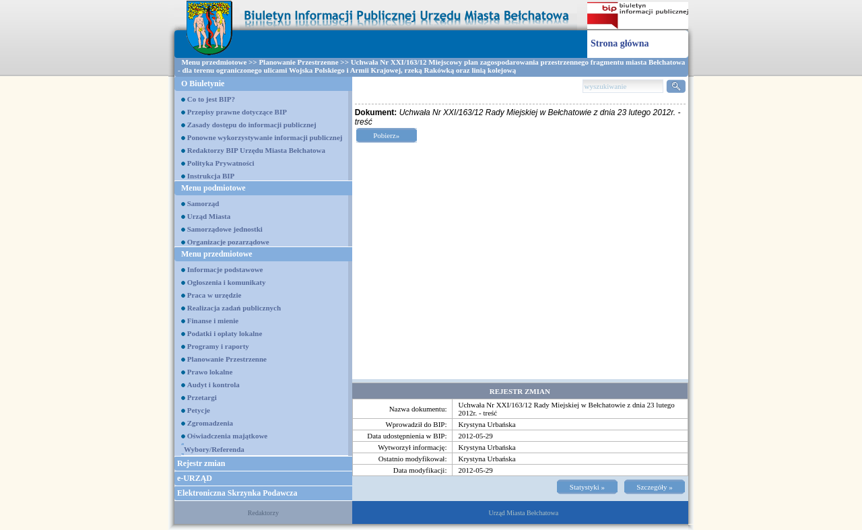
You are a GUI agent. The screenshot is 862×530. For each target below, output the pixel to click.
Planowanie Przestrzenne (298, 62)
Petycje (198, 410)
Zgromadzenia (210, 423)
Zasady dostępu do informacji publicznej (252, 125)
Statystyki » (587, 487)
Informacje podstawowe (225, 269)
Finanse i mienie (212, 321)
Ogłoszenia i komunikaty (226, 282)
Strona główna (620, 43)
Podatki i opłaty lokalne (225, 333)
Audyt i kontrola (213, 384)
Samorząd (203, 203)
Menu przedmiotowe (214, 62)
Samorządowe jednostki (225, 229)
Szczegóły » (654, 487)
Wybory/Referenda (214, 449)
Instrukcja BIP (211, 176)
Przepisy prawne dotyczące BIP (237, 112)
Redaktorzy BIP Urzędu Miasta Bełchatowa (256, 150)
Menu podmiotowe (213, 188)
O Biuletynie (202, 83)
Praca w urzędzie (214, 295)
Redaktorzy (263, 513)
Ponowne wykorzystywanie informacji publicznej (265, 137)
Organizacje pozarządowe (228, 242)
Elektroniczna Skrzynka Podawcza (237, 493)
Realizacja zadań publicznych (234, 308)
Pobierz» (386, 135)
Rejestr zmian (201, 463)
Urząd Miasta (208, 216)
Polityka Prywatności (221, 163)
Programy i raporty (218, 346)
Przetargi (202, 397)
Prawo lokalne (210, 372)
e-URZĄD (194, 478)
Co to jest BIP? (211, 99)
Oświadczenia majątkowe (227, 436)
